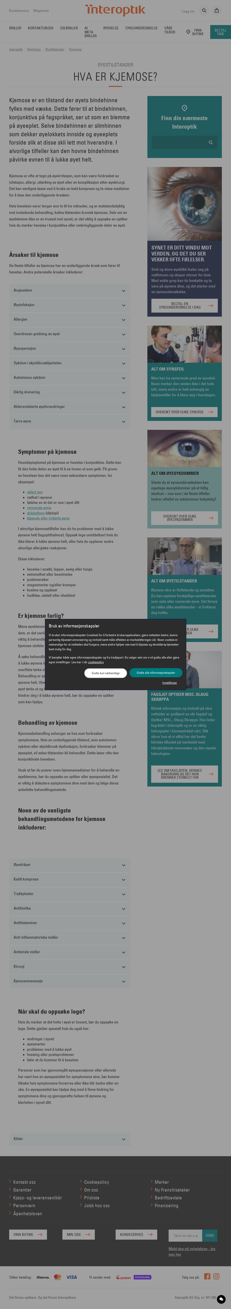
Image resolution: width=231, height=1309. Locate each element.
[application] (221, 1299)
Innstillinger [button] (169, 683)
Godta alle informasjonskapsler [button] (156, 673)
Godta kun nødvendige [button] (106, 673)
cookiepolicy (96, 662)
